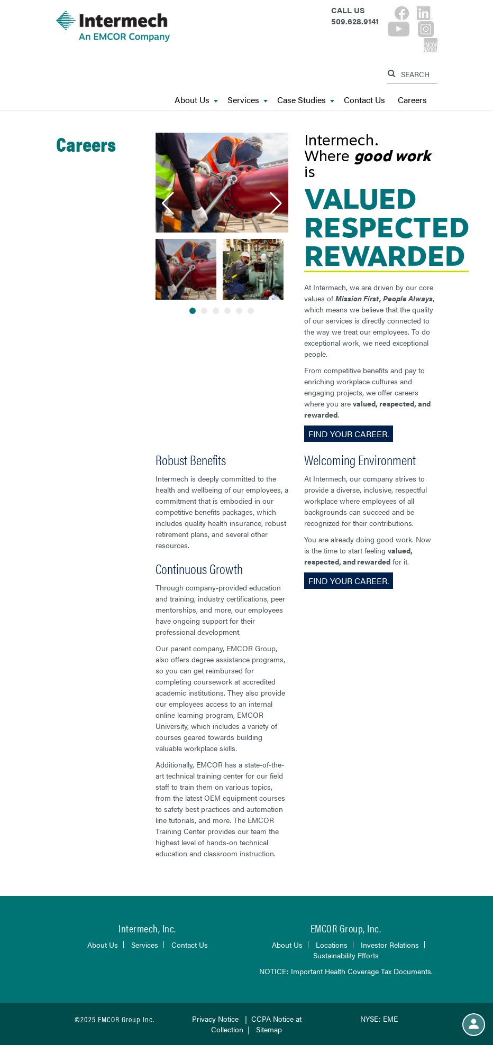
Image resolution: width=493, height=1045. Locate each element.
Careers (412, 100)
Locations (332, 944)
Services (247, 100)
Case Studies (305, 100)
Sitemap (269, 1029)
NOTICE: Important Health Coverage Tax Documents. (346, 971)
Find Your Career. (348, 434)
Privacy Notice (215, 1018)
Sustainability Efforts (346, 955)
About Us (196, 100)
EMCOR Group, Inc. (346, 928)
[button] (168, 203)
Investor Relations (390, 944)
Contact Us (364, 100)
